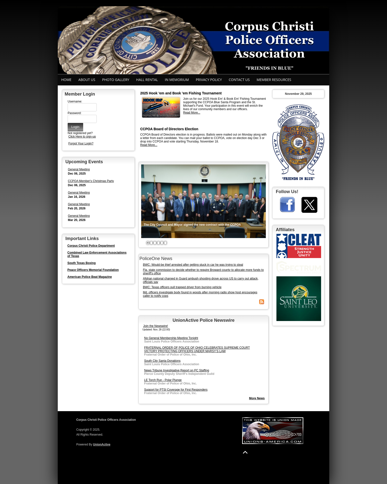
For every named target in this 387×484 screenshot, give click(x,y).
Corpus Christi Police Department (91, 245)
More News (257, 398)
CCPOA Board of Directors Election (169, 129)
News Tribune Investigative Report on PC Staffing (176, 370)
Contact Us (239, 79)
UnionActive (101, 444)
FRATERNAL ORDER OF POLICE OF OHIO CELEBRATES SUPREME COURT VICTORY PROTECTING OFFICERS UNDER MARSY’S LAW (197, 349)
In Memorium (177, 79)
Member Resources (274, 79)
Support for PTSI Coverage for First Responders (176, 389)
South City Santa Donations (162, 361)
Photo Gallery (115, 79)
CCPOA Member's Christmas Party (91, 181)
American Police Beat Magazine (89, 277)
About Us (86, 79)
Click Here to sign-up (82, 136)
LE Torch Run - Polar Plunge (163, 380)
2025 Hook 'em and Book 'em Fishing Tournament (181, 93)
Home (66, 79)
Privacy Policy (209, 79)
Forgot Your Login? (80, 143)
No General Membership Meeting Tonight (171, 338)
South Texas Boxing (81, 263)
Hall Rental (147, 79)
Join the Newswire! (155, 326)
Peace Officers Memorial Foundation (93, 270)
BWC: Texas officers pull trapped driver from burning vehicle (182, 287)
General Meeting (79, 169)
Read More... (191, 112)
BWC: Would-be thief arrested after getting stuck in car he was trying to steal (193, 264)
